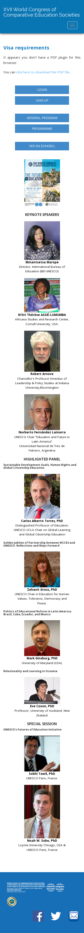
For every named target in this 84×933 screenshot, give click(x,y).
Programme (42, 128)
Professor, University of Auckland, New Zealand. (42, 697)
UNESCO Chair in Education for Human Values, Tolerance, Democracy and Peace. (42, 578)
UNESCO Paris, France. (42, 758)
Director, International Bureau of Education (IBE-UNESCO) (42, 247)
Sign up (42, 100)
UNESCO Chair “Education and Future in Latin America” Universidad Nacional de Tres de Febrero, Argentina (42, 423)
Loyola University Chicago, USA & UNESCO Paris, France (42, 818)
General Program (42, 118)
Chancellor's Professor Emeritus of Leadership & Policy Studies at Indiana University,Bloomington (42, 360)
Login (42, 89)
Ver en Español (42, 146)
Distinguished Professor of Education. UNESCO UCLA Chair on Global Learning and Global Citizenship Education (42, 505)
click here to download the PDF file (42, 72)
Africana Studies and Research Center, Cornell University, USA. (42, 302)
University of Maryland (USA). (42, 642)
